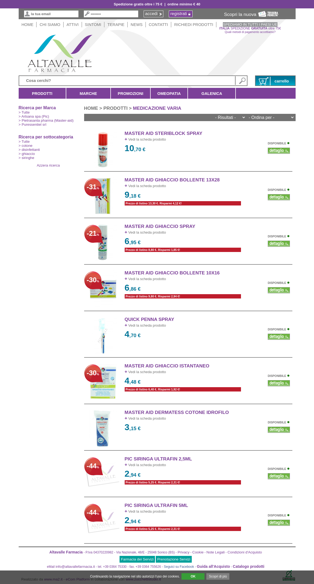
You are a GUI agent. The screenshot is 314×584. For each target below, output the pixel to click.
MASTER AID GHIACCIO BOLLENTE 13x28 (172, 179)
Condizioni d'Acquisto (244, 552)
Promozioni (130, 93)
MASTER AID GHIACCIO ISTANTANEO (167, 366)
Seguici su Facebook (179, 567)
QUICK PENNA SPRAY (149, 319)
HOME (28, 24)
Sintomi (93, 24)
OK (193, 576)
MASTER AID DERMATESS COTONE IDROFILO (177, 412)
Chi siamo (49, 24)
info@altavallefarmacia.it (75, 567)
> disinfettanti (29, 150)
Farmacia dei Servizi (137, 559)
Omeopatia (169, 93)
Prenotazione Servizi (173, 559)
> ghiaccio (27, 154)
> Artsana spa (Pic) (34, 116)
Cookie (198, 552)
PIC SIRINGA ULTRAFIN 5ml (156, 505)
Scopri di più (218, 576)
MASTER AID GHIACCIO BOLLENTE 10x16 (172, 273)
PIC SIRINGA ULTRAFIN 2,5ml (158, 459)
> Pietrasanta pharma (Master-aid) (46, 120)
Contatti (158, 24)
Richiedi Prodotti (193, 24)
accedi (151, 13)
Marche (88, 93)
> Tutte (24, 112)
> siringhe (26, 158)
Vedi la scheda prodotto (145, 139)
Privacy (184, 552)
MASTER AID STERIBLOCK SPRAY (164, 133)
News (137, 24)
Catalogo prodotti (249, 566)
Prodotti (42, 93)
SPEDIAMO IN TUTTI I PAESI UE (250, 24)
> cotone (26, 146)
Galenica (212, 93)
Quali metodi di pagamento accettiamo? (250, 32)
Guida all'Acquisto (213, 566)
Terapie (115, 24)
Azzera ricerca (48, 165)
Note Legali (215, 552)
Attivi (73, 24)
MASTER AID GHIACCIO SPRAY (160, 226)
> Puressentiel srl (33, 124)
